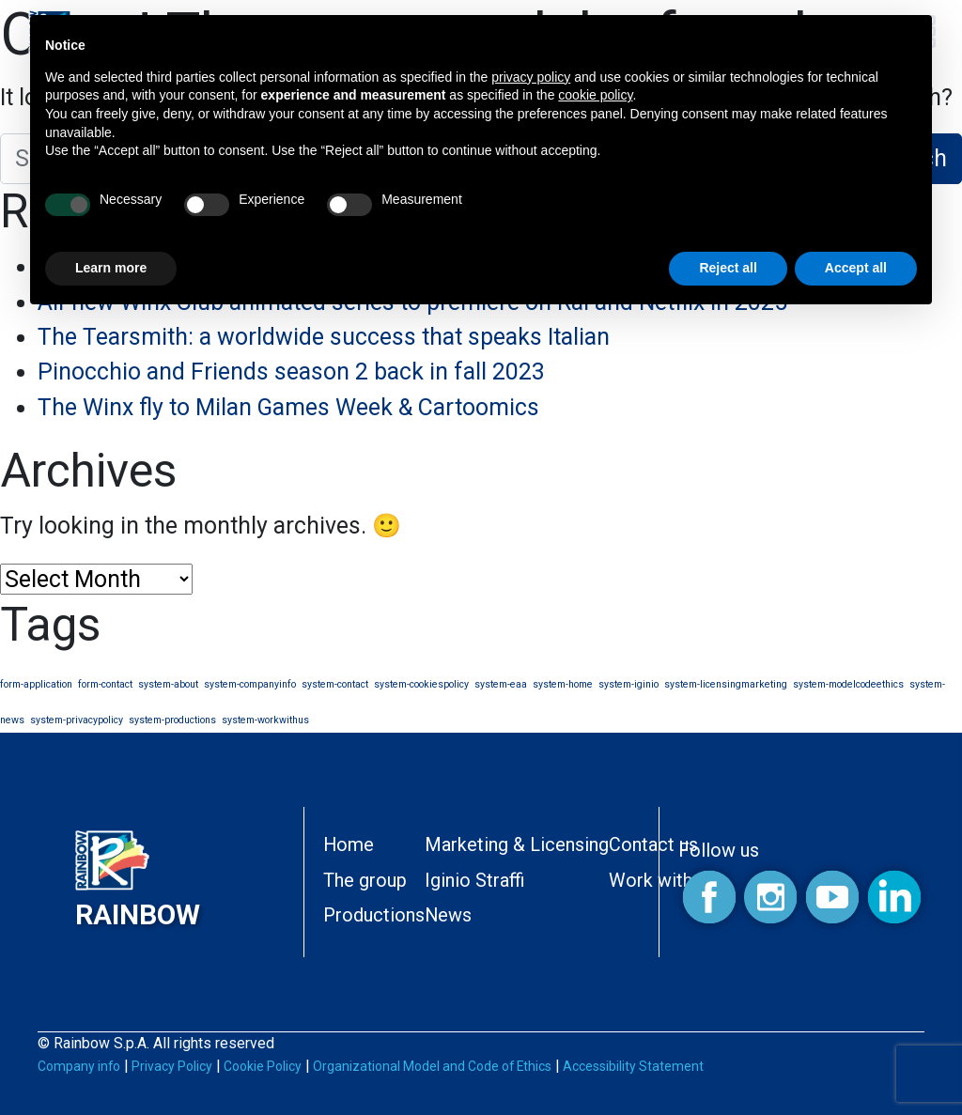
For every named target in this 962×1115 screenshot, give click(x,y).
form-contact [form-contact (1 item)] (105, 684)
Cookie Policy (263, 1066)
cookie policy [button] (595, 94)
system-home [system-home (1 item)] (563, 684)
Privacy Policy (172, 1066)
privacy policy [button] (530, 77)
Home (348, 845)
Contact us (653, 845)
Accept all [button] (856, 267)
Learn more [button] (111, 267)
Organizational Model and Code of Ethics (432, 1066)
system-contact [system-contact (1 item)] (335, 684)
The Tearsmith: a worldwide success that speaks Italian (324, 336)
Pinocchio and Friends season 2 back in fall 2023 (291, 371)
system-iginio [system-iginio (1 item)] (628, 684)
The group (365, 880)
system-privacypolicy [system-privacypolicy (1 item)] (76, 720)
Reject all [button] (727, 267)
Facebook (709, 897)
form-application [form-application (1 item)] (36, 684)
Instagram (771, 897)
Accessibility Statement (633, 1066)
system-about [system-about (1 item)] (168, 684)
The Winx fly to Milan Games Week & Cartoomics (288, 407)
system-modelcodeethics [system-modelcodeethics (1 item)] (848, 684)
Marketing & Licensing (517, 845)
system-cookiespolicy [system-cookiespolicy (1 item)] (421, 684)
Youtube (832, 897)
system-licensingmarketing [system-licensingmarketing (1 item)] (725, 684)
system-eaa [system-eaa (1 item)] (500, 684)
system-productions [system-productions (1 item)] (172, 720)
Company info (79, 1066)
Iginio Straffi (475, 880)
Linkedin (894, 897)
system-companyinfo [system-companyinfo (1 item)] (250, 684)
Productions (374, 915)
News (448, 915)
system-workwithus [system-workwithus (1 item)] (265, 720)
